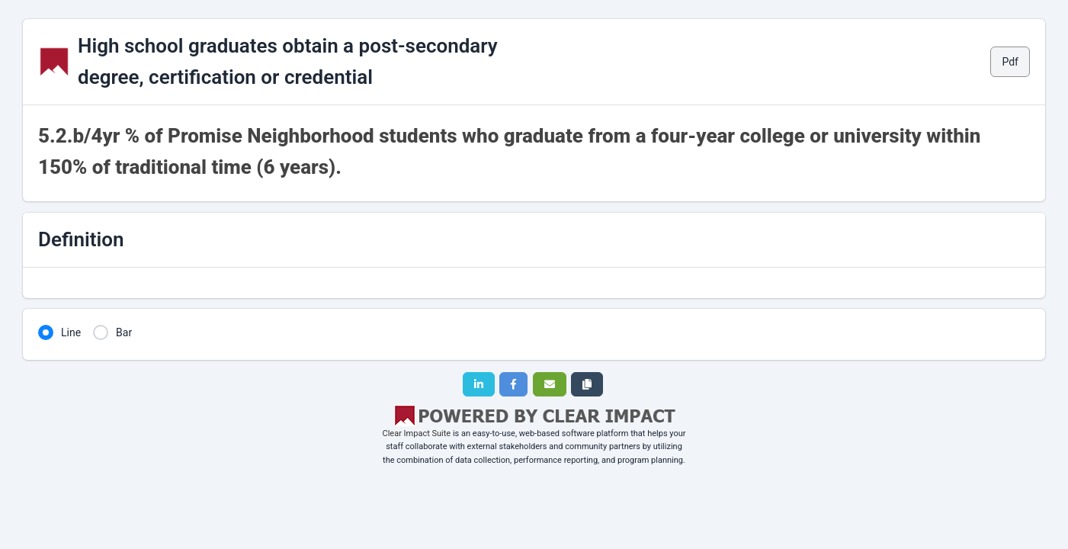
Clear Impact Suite (417, 433)
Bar (124, 332)
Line (71, 332)
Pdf (1010, 62)
